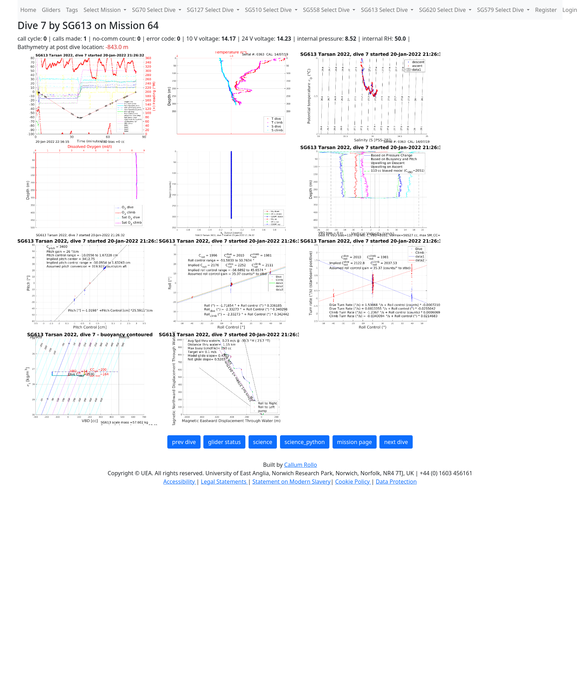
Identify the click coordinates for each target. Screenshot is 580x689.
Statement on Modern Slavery (291, 481)
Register (546, 10)
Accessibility (179, 481)
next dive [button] (396, 442)
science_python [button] (305, 442)
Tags (72, 10)
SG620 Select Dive (443, 10)
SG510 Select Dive (269, 10)
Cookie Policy (353, 481)
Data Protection (396, 481)
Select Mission (103, 10)
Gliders (51, 10)
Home (28, 10)
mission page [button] (354, 442)
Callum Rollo (300, 465)
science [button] (262, 442)
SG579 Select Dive (501, 10)
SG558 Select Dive (327, 10)
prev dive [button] (184, 442)
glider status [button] (224, 442)
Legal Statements (224, 481)
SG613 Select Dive (385, 10)
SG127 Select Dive (211, 10)
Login (569, 10)
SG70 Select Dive (154, 10)
